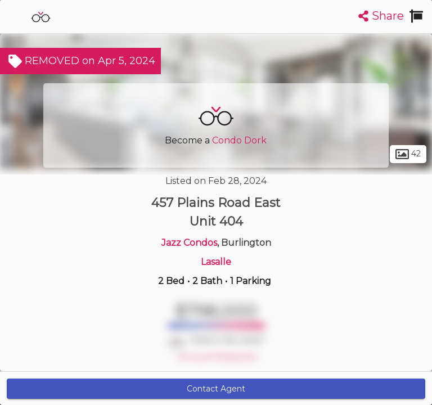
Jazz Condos (189, 242)
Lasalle (216, 261)
